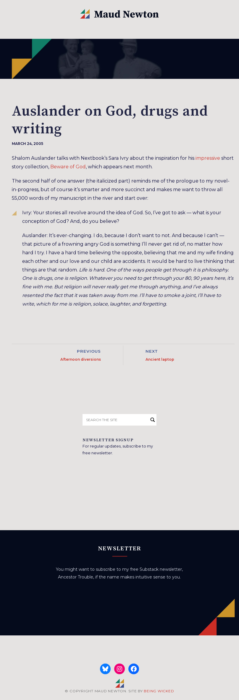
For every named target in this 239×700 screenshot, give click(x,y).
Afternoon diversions (80, 359)
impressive (208, 158)
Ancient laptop (160, 359)
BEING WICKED (159, 691)
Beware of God (68, 167)
